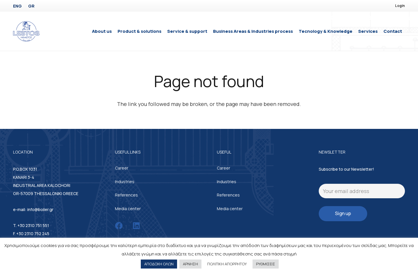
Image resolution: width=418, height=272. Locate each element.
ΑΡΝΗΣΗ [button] (190, 263)
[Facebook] (118, 225)
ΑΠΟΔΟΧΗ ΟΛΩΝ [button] (159, 263)
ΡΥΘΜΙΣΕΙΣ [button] (265, 263)
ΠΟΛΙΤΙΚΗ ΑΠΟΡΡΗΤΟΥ (227, 263)
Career (121, 168)
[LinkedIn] (136, 225)
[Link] (26, 31)
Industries (124, 181)
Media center (128, 208)
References (126, 195)
